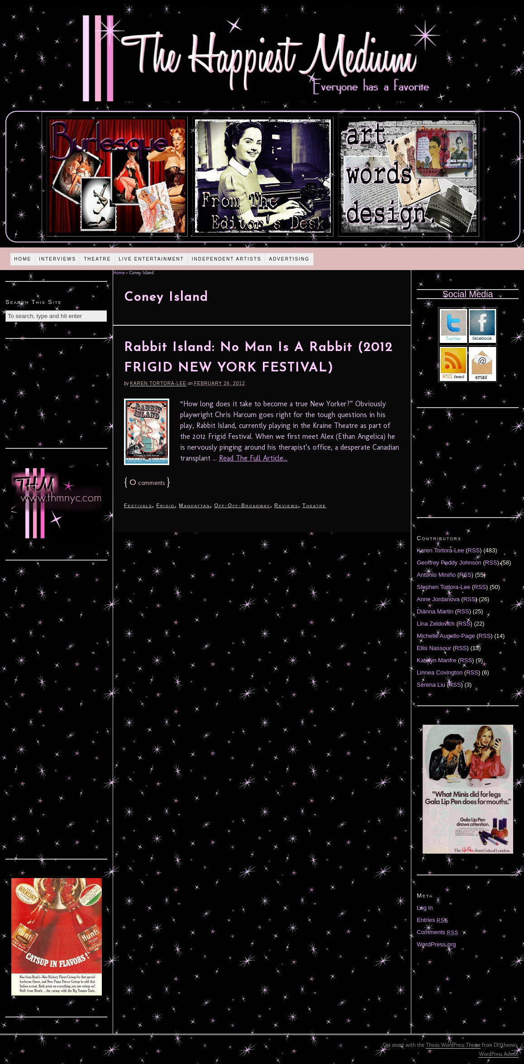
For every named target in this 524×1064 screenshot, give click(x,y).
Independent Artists (227, 258)
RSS (474, 550)
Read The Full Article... (253, 458)
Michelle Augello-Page (446, 635)
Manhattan (194, 505)
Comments (437, 932)
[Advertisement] (56, 392)
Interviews (57, 258)
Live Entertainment (151, 258)
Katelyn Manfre (436, 660)
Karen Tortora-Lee (158, 383)
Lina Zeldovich (436, 623)
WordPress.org (436, 944)
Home (22, 258)
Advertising (289, 258)
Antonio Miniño (436, 574)
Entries (432, 920)
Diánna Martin (435, 611)
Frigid (165, 505)
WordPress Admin (499, 1054)
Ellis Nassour (434, 648)
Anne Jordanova (438, 599)
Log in (425, 907)
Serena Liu (431, 684)
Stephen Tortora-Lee (443, 587)
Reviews (286, 505)
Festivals (138, 505)
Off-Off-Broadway (242, 505)
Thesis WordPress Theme (453, 1045)
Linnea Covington (439, 672)
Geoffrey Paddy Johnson (449, 562)
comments (147, 483)
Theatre (97, 258)
